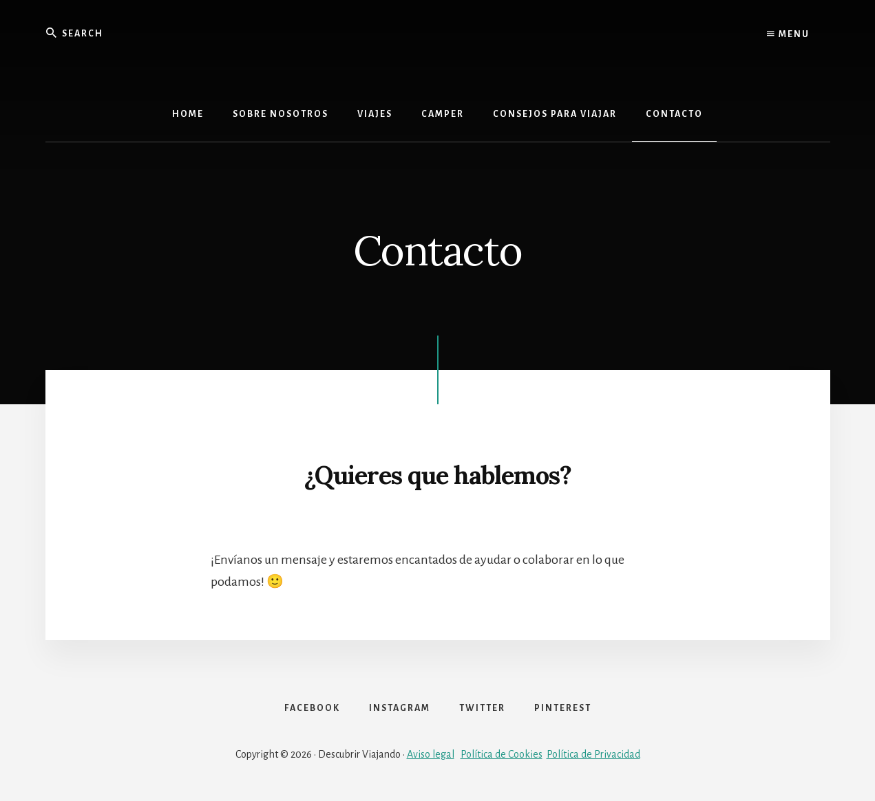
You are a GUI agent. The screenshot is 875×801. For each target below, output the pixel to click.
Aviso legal (430, 754)
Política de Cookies (501, 754)
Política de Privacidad (593, 754)
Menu (788, 34)
